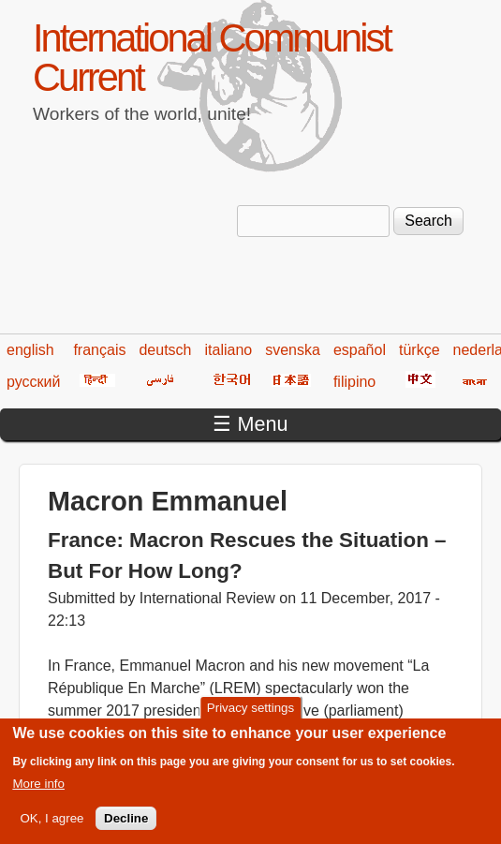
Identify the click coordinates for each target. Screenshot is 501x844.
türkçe (419, 350)
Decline (126, 828)
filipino (354, 382)
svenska (292, 350)
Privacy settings (250, 717)
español (359, 350)
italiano (229, 350)
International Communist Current (211, 57)
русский (33, 382)
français (99, 350)
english (30, 350)
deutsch (165, 350)
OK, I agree (51, 828)
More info (38, 792)
